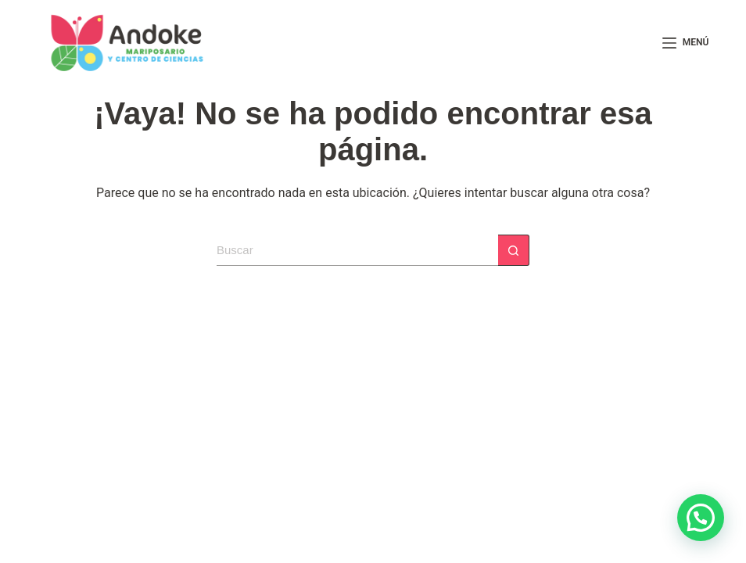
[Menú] (685, 43)
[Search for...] (357, 250)
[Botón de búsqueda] (513, 250)
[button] (700, 517)
